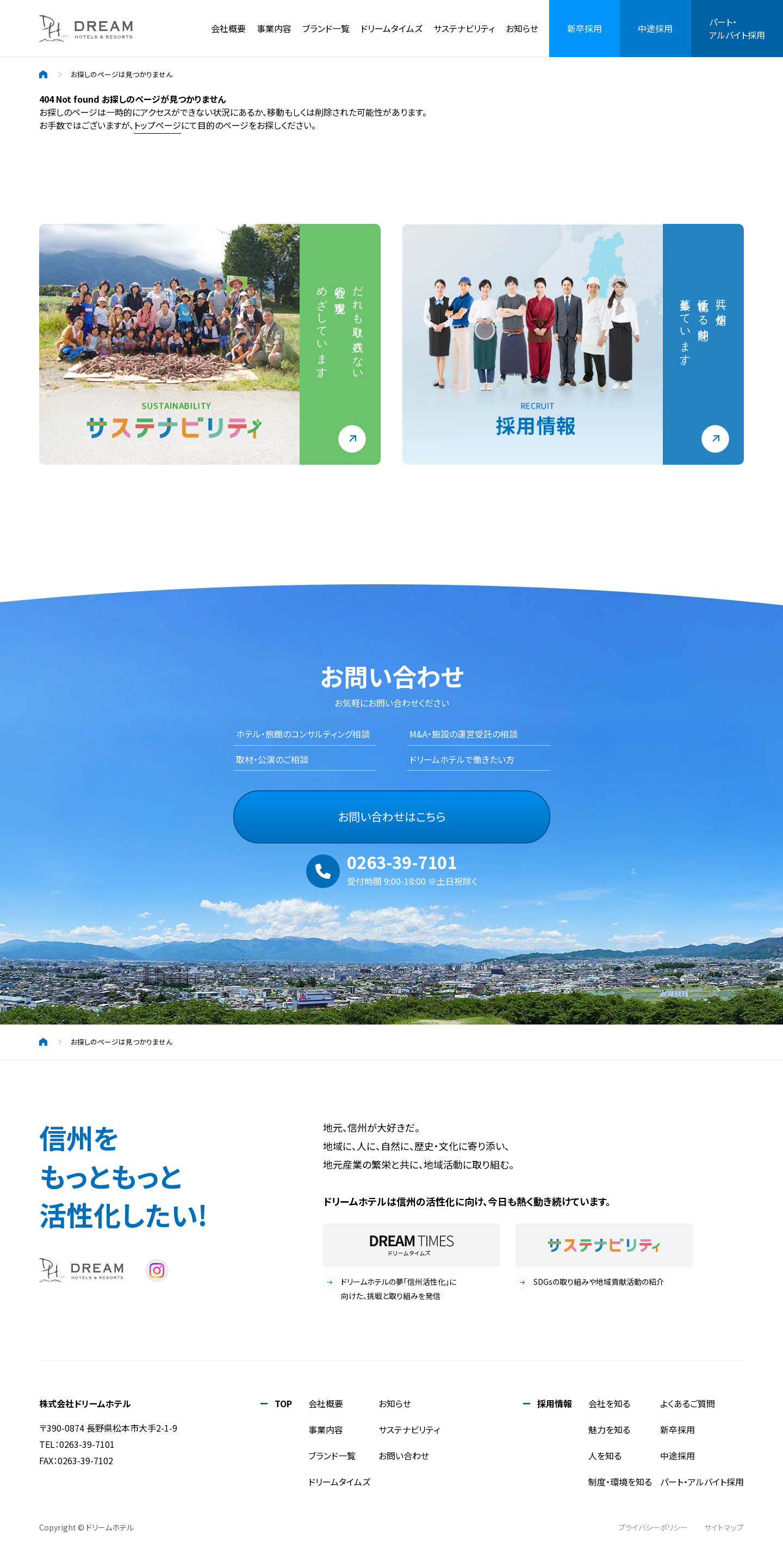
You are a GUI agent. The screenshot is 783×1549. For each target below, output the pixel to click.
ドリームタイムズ (339, 1481)
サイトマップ (724, 1527)
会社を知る (609, 1403)
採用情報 (554, 1403)
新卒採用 (677, 1429)
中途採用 (677, 1455)
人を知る (605, 1455)
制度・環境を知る (620, 1481)
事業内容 (274, 28)
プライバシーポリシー (653, 1527)
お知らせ (522, 28)
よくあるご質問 (687, 1403)
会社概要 (228, 28)
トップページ (157, 125)
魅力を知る (609, 1429)
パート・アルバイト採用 (702, 1481)
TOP (283, 1403)
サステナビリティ (464, 28)
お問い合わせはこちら (392, 816)
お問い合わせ (403, 1455)
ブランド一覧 (326, 28)
